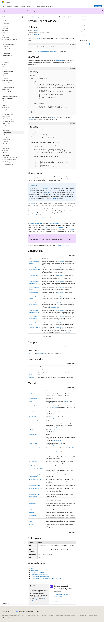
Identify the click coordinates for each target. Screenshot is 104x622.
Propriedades (84, 29)
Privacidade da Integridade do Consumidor (66, 615)
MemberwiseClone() (33, 443)
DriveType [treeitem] (5, 46)
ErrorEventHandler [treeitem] (7, 55)
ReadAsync (31, 119)
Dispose (47, 192)
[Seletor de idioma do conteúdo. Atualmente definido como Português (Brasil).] (7, 611)
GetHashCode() (32, 416)
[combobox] (13, 20)
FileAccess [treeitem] (5, 60)
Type (51, 430)
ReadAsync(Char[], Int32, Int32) (36, 468)
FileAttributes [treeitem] (6, 62)
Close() (30, 393)
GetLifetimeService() (33, 421)
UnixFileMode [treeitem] (6, 155)
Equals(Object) (32, 412)
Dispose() (31, 401)
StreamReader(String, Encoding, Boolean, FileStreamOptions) (34, 304)
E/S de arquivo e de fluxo (37, 572)
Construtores (84, 25)
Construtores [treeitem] (7, 134)
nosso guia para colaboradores (37, 599)
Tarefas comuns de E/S (63, 245)
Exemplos (83, 21)
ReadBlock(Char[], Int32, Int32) (36, 479)
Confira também (84, 35)
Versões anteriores (30, 615)
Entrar (100, 2)
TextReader (39, 38)
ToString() (31, 524)
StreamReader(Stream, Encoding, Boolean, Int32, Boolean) (34, 269)
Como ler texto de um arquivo (39, 574)
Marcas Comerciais (92, 615)
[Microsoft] (3, 2)
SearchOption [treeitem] (6, 123)
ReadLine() (31, 499)
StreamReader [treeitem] (7, 132)
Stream (36, 178)
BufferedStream (70, 229)
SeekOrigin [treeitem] (5, 125)
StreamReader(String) (34, 335)
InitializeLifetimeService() (34, 434)
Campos (82, 27)
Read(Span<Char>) (33, 466)
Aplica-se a (83, 33)
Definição (83, 19)
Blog (37, 615)
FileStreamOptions (55, 307)
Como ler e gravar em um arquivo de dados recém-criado (46, 578)
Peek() (30, 454)
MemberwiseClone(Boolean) (35, 447)
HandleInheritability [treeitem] (7, 94)
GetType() (31, 430)
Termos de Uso (82, 615)
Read (71, 211)
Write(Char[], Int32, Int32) (55, 223)
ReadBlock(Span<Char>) (34, 485)
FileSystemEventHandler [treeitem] (8, 87)
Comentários (84, 23)
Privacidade (50, 615)
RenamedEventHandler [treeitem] (8, 121)
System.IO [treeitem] (5, 26)
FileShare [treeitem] (5, 76)
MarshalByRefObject (43, 51)
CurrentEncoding (32, 211)
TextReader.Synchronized (66, 218)
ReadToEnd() (31, 512)
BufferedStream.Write (60, 227)
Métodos (83, 31)
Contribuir (44, 615)
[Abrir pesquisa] (97, 2)
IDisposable (45, 188)
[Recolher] (22, 17)
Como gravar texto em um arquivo (40, 576)
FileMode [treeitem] (5, 69)
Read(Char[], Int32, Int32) (35, 223)
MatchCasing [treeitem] (6, 103)
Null (29, 353)
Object (34, 51)
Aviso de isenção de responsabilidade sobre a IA (13, 615)
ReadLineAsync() (32, 503)
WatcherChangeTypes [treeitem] (8, 164)
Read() (30, 457)
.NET (33, 17)
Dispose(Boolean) (33, 405)
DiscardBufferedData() (34, 398)
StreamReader (59, 60)
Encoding (33, 566)
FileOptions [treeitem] (5, 73)
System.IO (36, 30)
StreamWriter (34, 570)
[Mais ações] (74, 17)
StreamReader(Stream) (34, 292)
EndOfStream (32, 377)
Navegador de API (40, 17)
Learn (29, 17)
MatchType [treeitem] (5, 105)
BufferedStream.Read (47, 227)
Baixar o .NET (98, 6)
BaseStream (31, 370)
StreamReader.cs (36, 34)
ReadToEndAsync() (33, 515)
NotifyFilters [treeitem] (6, 110)
